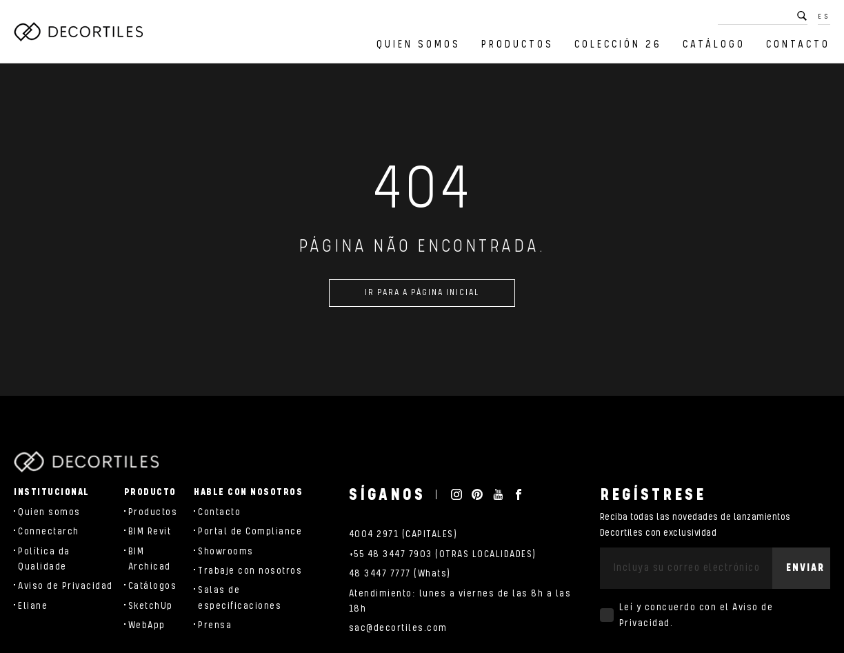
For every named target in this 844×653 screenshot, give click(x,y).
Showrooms (226, 551)
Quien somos (418, 44)
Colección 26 (618, 44)
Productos (517, 44)
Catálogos (152, 586)
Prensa (215, 625)
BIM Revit (150, 531)
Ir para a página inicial (422, 298)
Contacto (798, 44)
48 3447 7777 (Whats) (400, 573)
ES (824, 16)
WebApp (146, 625)
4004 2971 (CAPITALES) (403, 534)
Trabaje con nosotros (250, 570)
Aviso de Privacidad (65, 586)
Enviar (805, 567)
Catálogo (714, 44)
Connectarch (48, 531)
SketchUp (150, 606)
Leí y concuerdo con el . (696, 615)
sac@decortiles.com (398, 628)
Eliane (33, 606)
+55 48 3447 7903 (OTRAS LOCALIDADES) (442, 554)
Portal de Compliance (250, 531)
